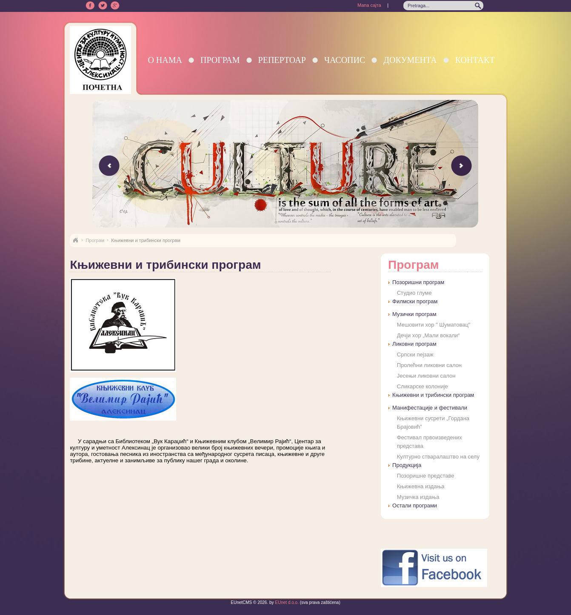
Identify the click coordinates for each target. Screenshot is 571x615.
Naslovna (75, 240)
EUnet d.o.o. (286, 602)
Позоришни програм (418, 282)
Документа (410, 60)
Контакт (475, 60)
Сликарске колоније (422, 386)
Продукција (406, 465)
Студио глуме (414, 293)
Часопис (344, 60)
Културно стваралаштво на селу (438, 456)
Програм (220, 60)
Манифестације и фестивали (429, 407)
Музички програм (414, 314)
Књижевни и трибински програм (433, 395)
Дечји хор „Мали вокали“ (428, 335)
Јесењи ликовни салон (426, 376)
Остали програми (414, 505)
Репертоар (282, 60)
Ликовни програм (414, 344)
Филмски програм (414, 301)
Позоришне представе (425, 476)
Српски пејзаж (415, 354)
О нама (165, 60)
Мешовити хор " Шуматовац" (434, 325)
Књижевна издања (421, 486)
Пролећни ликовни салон (429, 365)
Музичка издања (418, 497)
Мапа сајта (369, 5)
